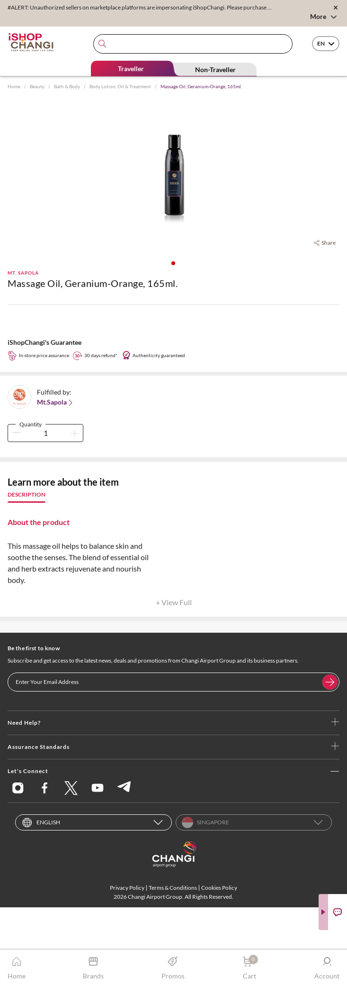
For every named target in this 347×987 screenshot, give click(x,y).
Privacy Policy (127, 887)
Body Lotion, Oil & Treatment (120, 86)
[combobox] (193, 44)
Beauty (37, 86)
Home (14, 86)
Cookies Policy (219, 887)
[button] (173, 263)
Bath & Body (67, 86)
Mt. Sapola (23, 273)
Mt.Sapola (55, 402)
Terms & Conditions (173, 887)
